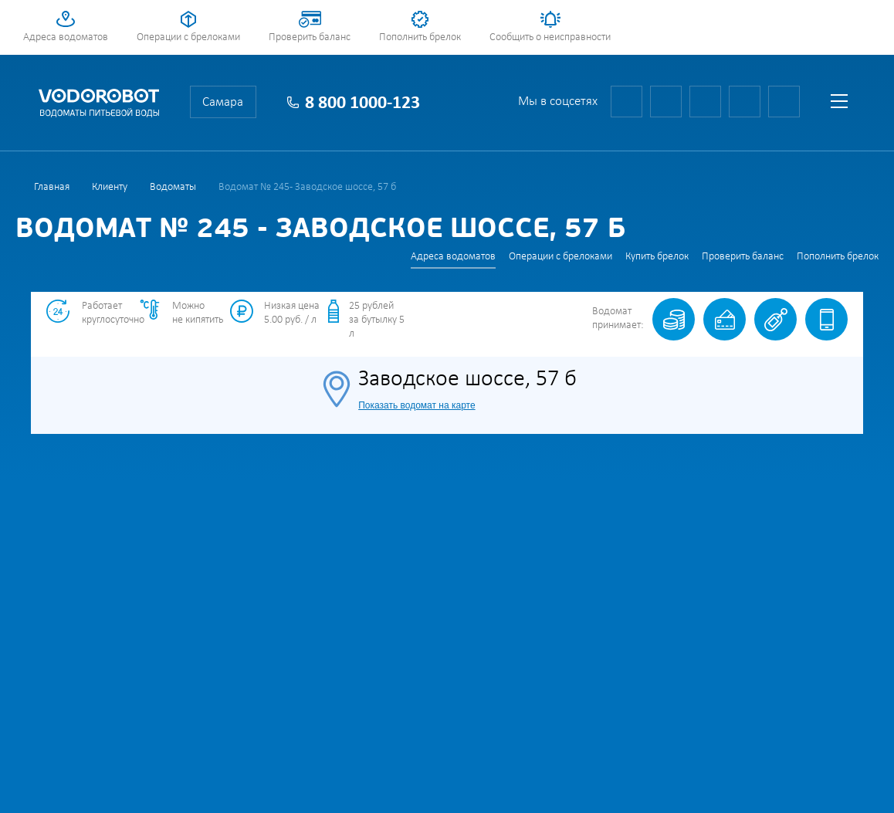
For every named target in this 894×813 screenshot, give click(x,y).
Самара (222, 102)
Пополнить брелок (420, 37)
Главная (51, 187)
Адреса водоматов (65, 37)
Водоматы (173, 187)
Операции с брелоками (188, 37)
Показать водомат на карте (416, 405)
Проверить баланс (309, 37)
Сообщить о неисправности (550, 37)
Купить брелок (657, 257)
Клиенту (109, 187)
